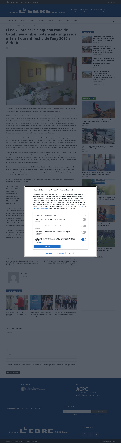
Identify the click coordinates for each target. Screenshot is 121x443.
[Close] (93, 190)
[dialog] (60, 221)
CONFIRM (47, 246)
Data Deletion (50, 253)
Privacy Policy (71, 253)
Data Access (60, 253)
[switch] (83, 219)
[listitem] (60, 215)
